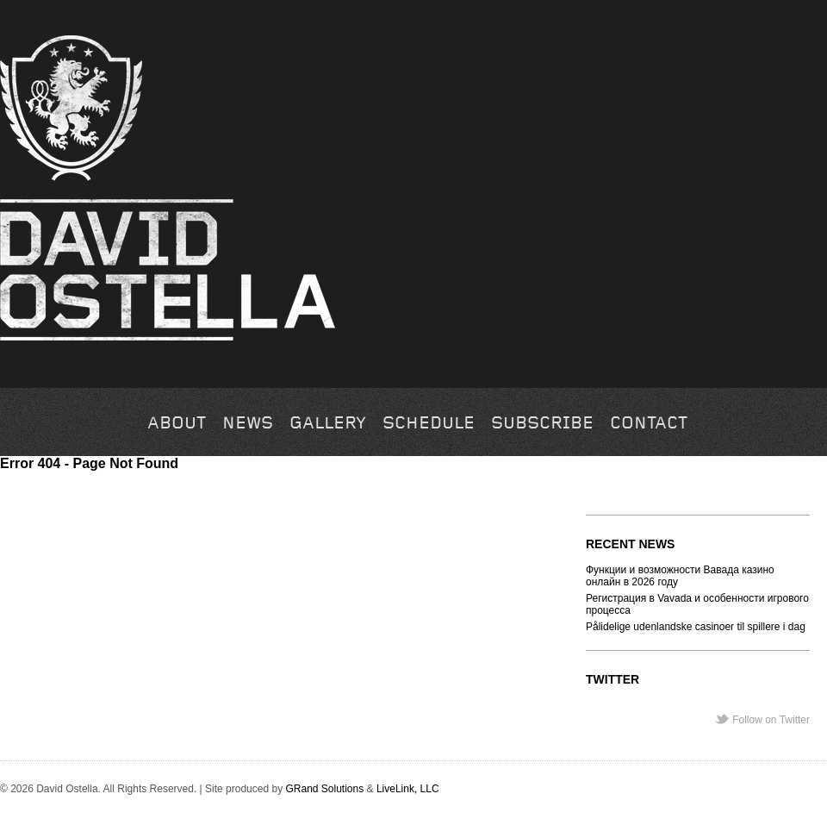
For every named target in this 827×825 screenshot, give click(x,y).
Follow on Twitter (771, 720)
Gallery (327, 424)
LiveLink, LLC (407, 789)
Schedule (428, 424)
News (247, 424)
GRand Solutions (324, 789)
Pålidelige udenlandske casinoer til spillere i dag (695, 627)
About (176, 424)
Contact (648, 424)
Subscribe (542, 424)
